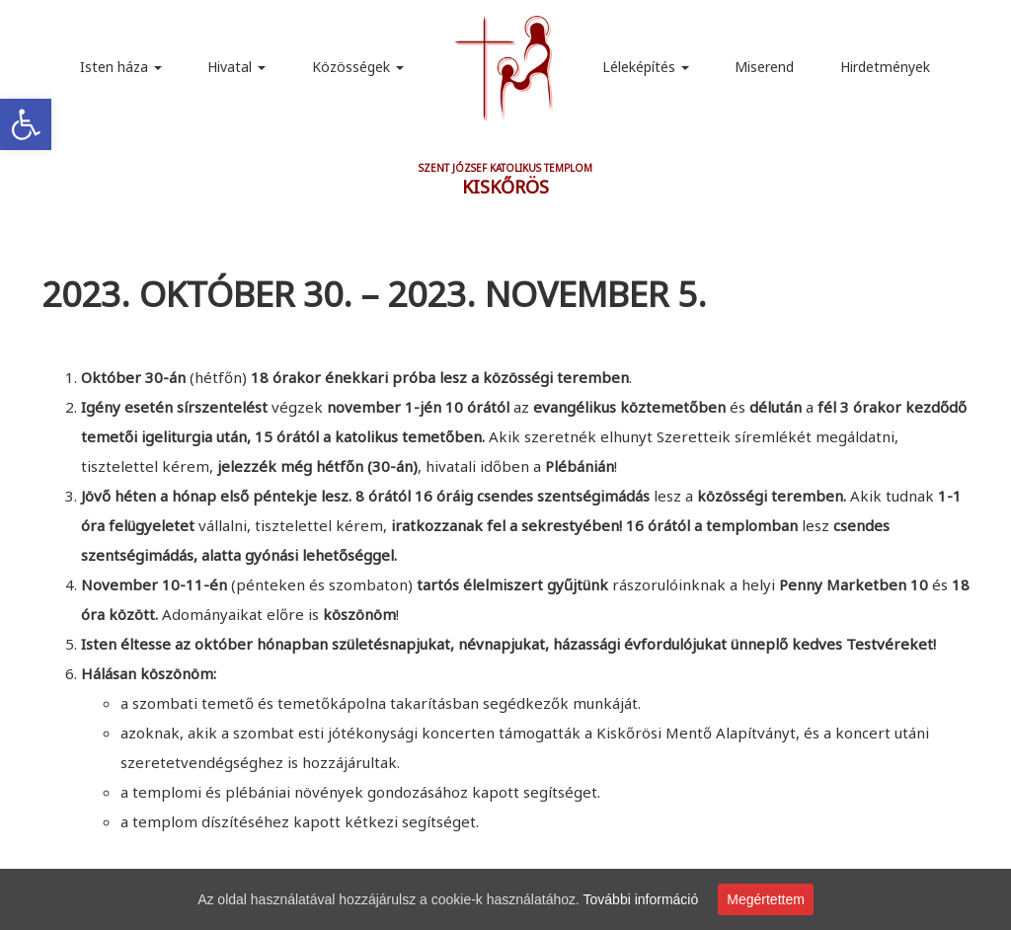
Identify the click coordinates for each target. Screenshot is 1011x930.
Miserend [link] (764, 66)
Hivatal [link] (236, 66)
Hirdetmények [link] (885, 66)
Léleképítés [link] (645, 66)
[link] (25, 124)
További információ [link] (641, 899)
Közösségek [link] (358, 66)
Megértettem (766, 899)
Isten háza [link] (121, 66)
